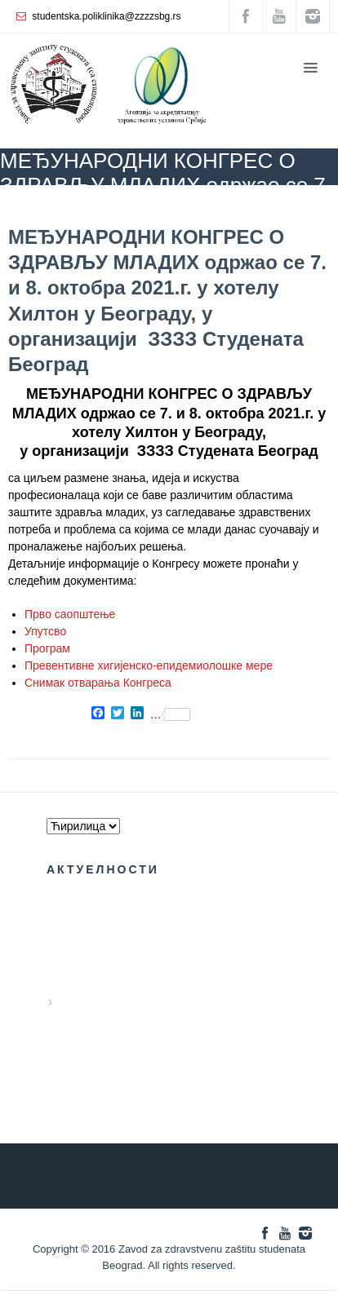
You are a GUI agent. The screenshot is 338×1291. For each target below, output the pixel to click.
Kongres (151, 208)
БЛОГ (100, 208)
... (170, 714)
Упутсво (45, 631)
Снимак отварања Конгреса (97, 682)
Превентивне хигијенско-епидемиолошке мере (148, 665)
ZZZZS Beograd (35, 208)
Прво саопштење (69, 614)
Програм (47, 648)
